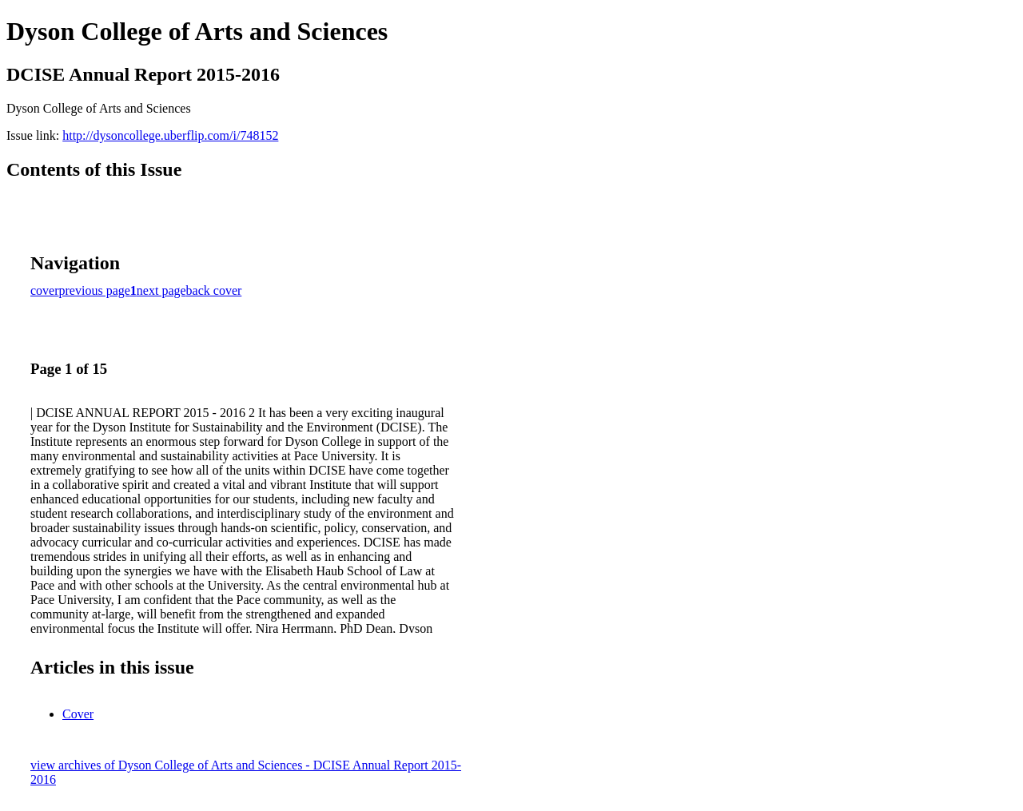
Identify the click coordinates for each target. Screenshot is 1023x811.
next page (161, 290)
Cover (78, 714)
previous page (94, 290)
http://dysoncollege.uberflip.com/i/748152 (170, 135)
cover (44, 290)
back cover (214, 290)
